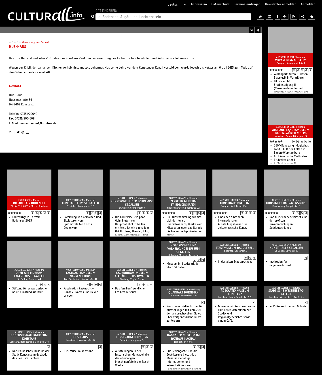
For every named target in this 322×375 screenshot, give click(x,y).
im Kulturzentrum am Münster (288, 306)
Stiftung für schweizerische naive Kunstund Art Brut (29, 290)
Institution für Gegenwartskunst (280, 263)
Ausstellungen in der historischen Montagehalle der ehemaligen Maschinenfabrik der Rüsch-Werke (133, 358)
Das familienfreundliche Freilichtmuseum (130, 290)
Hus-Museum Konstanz (78, 351)
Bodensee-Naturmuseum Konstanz (29, 337)
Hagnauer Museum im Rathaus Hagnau (183, 337)
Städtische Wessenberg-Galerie (286, 292)
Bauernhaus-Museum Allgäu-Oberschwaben (132, 274)
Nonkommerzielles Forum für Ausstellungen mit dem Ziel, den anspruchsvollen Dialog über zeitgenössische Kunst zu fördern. (185, 314)
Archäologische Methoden (290, 156)
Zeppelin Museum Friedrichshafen (183, 203)
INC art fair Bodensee (29, 203)
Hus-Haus (80, 337)
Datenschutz (220, 4)
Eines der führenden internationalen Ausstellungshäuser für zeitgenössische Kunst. (232, 222)
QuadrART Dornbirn (183, 292)
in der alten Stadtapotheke (235, 262)
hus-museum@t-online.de (37, 123)
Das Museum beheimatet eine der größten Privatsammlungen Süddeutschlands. (288, 222)
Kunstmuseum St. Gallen (80, 203)
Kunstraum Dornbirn (132, 337)
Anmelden (308, 4)
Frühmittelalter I (284, 160)
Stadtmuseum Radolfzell (235, 247)
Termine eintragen (247, 4)
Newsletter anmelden (280, 4)
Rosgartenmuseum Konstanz (235, 292)
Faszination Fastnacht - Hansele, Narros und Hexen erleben (81, 292)
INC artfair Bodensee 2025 (26, 218)
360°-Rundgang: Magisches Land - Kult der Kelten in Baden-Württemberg (291, 149)
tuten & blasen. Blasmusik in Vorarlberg (291, 76)
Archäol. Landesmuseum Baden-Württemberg (290, 131)
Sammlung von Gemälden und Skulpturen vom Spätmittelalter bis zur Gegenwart (82, 222)
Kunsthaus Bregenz (235, 203)
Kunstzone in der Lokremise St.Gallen (132, 203)
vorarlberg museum (290, 60)
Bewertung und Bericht (35, 42)
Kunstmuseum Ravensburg (286, 203)
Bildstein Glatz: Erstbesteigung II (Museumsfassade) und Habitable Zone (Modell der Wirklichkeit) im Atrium (291, 88)
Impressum (199, 4)
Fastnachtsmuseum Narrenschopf (80, 274)
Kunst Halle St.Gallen (286, 247)
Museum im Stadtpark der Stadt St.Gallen (183, 265)
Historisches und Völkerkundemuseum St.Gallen (183, 249)
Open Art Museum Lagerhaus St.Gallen (29, 274)
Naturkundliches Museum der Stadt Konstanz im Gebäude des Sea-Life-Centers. (30, 354)
